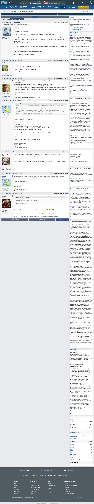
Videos (67, 489)
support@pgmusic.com (33, 498)
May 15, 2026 (73, 149)
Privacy (74, 497)
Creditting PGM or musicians (12, 22)
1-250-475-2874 (59, 1)
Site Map (80, 497)
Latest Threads (42, 14)
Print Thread (14, 19)
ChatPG (72, 17)
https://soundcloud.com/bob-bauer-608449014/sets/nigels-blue (29, 136)
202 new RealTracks (81, 322)
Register (83, 11)
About (15, 483)
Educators (16, 491)
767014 (66, 100)
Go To (21, 19)
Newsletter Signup (52, 485)
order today (77, 178)
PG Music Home (5, 11)
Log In (89, 11)
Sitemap (16, 493)
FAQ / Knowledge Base (71, 485)
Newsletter (70, 470)
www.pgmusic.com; (16, 498)
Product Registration (70, 493)
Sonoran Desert (5, 117)
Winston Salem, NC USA (7, 75)
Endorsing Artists (35, 489)
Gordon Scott (49, 60)
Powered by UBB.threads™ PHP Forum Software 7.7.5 (47, 503)
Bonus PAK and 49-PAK (83, 407)
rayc (51, 100)
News (49, 483)
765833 (66, 78)
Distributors (16, 489)
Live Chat (51, 3)
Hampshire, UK (5, 39)
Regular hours (73, 161)
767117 (66, 173)
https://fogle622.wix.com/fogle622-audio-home (28, 71)
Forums (13, 11)
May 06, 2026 (73, 349)
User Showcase (35, 485)
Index (35, 17)
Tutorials (67, 491)
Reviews (33, 493)
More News (73, 413)
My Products (51, 492)
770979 (66, 193)
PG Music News (74, 32)
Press (15, 487)
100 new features (88, 69)
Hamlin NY (4, 211)
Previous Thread (17, 16)
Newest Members (74, 432)
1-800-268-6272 (52, 1)
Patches (67, 483)
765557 (66, 22)
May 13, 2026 (73, 187)
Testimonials (34, 491)
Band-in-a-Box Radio (36, 487)
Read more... (72, 93)
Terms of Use (68, 497)
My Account (51, 490)
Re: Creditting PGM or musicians (13, 60)
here (71, 211)
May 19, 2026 (73, 96)
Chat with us (60, 475)
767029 (66, 151)
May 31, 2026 (73, 35)
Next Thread (53, 16)
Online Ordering (61, 3)
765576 (66, 60)
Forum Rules (51, 14)
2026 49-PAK (74, 342)
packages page (89, 142)
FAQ (57, 14)
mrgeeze (50, 193)
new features (79, 180)
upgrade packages (88, 81)
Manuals (67, 487)
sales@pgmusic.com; (24, 498)
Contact (15, 485)
